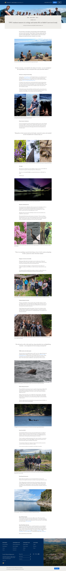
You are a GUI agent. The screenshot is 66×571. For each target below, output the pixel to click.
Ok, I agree (56, 568)
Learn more (4, 560)
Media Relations (5, 546)
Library (3, 549)
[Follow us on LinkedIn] (37, 554)
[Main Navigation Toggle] (47, 2)
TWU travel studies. (28, 521)
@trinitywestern (39, 530)
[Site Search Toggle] (51, 2)
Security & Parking (5, 544)
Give (59, 2)
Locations (35, 542)
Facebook (26, 531)
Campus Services (25, 546)
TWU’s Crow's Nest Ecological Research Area (28, 80)
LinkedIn (30, 531)
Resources (5, 542)
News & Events (32, 17)
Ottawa (34, 548)
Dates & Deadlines (15, 546)
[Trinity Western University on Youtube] (38, 554)
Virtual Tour (47, 562)
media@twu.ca (44, 531)
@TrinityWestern (21, 531)
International (14, 549)
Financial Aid (14, 548)
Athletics (24, 548)
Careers (4, 548)
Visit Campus (21, 556)
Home (28, 17)
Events (24, 549)
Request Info (21, 554)
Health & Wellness (25, 544)
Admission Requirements (16, 544)
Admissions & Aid (16, 542)
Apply (55, 2)
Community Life (26, 542)
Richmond (34, 546)
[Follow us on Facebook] (35, 554)
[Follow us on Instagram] (33, 554)
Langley (34, 544)
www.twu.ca (28, 530)
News (37, 17)
